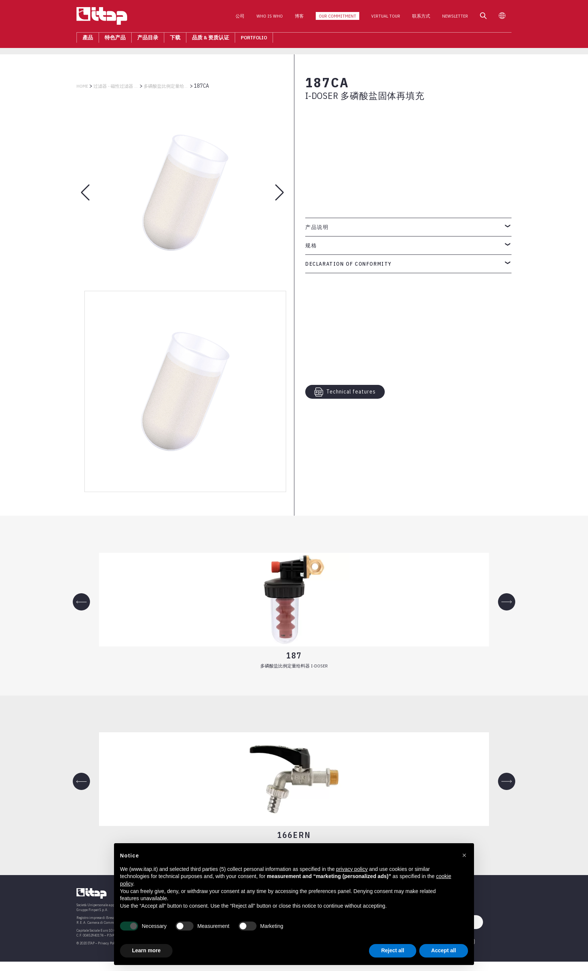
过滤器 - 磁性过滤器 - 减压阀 (115, 86)
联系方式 (421, 18)
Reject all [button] (392, 950)
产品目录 (147, 39)
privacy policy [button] (352, 869)
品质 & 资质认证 (210, 39)
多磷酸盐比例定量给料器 (166, 86)
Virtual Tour (385, 18)
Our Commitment (337, 18)
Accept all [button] (443, 950)
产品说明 (316, 227)
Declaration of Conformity (348, 263)
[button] (464, 855)
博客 (299, 18)
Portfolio (254, 39)
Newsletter (455, 18)
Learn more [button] (146, 950)
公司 (240, 18)
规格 (311, 245)
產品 (87, 39)
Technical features (345, 392)
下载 (175, 39)
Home (82, 86)
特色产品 (115, 39)
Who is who (269, 18)
